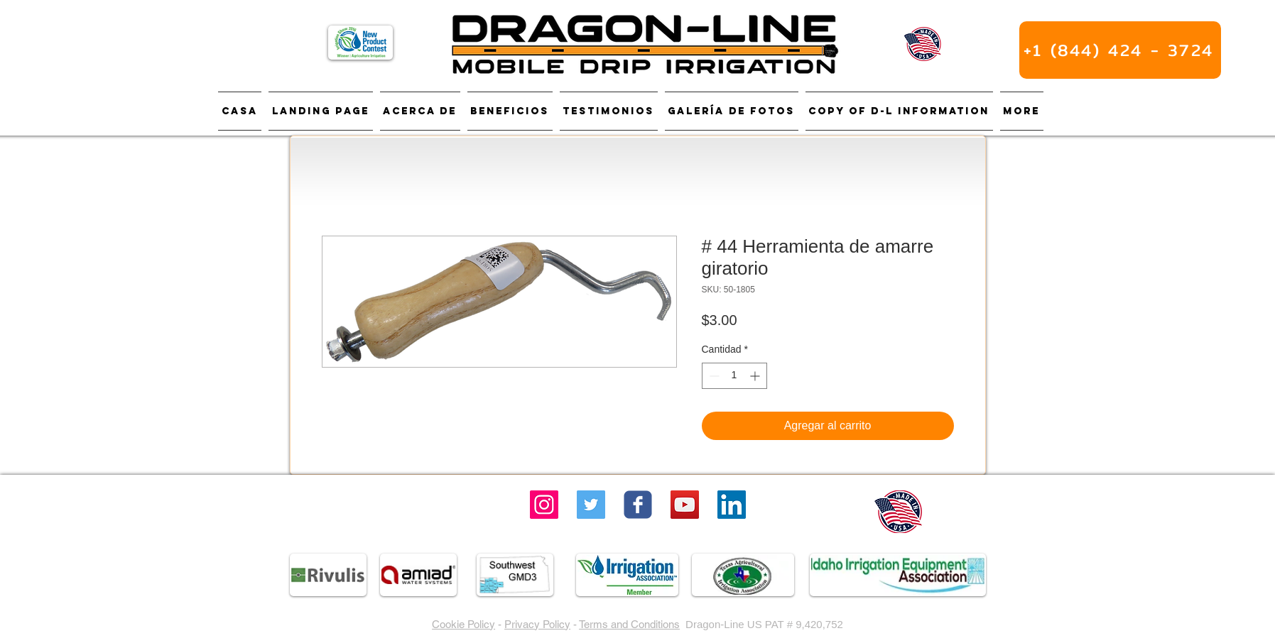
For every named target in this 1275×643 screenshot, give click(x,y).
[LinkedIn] (731, 504)
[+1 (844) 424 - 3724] (1120, 50)
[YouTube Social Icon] (685, 504)
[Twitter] (591, 504)
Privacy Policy (537, 624)
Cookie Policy (463, 624)
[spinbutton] (734, 375)
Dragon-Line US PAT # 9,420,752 (764, 624)
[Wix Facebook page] (638, 504)
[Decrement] (713, 375)
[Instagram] (544, 504)
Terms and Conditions (629, 624)
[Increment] (756, 375)
